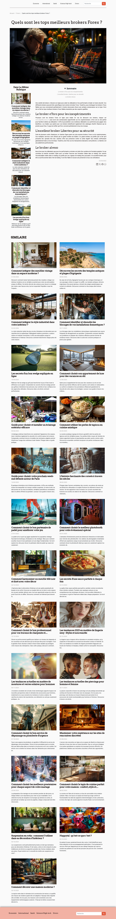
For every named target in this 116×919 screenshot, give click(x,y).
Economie (36, 3)
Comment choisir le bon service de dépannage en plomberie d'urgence (29, 734)
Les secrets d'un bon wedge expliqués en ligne (21, 219)
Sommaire (71, 88)
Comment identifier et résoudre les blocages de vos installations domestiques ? (21, 191)
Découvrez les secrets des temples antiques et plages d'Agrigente (21, 135)
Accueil (12, 13)
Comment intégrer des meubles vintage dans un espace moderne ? (21, 108)
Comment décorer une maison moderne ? (33, 887)
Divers (77, 3)
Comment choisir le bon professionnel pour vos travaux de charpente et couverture (31, 633)
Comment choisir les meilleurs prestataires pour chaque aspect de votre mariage (33, 785)
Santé (55, 3)
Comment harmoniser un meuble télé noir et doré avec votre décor (33, 580)
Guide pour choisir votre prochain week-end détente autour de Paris (32, 477)
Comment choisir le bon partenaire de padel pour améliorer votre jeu (31, 528)
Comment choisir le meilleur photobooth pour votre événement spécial (81, 528)
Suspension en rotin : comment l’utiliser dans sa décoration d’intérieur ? (32, 837)
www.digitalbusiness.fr (42, 120)
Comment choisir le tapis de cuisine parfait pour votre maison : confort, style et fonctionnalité (82, 787)
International (46, 3)
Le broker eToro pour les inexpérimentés (70, 92)
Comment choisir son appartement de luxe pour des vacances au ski (82, 374)
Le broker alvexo (70, 97)
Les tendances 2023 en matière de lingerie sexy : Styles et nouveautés (81, 631)
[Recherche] (92, 3)
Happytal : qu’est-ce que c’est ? (76, 835)
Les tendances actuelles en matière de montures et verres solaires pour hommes (33, 682)
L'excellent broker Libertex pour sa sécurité (70, 94)
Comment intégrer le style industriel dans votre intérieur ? (21, 163)
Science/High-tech (66, 3)
